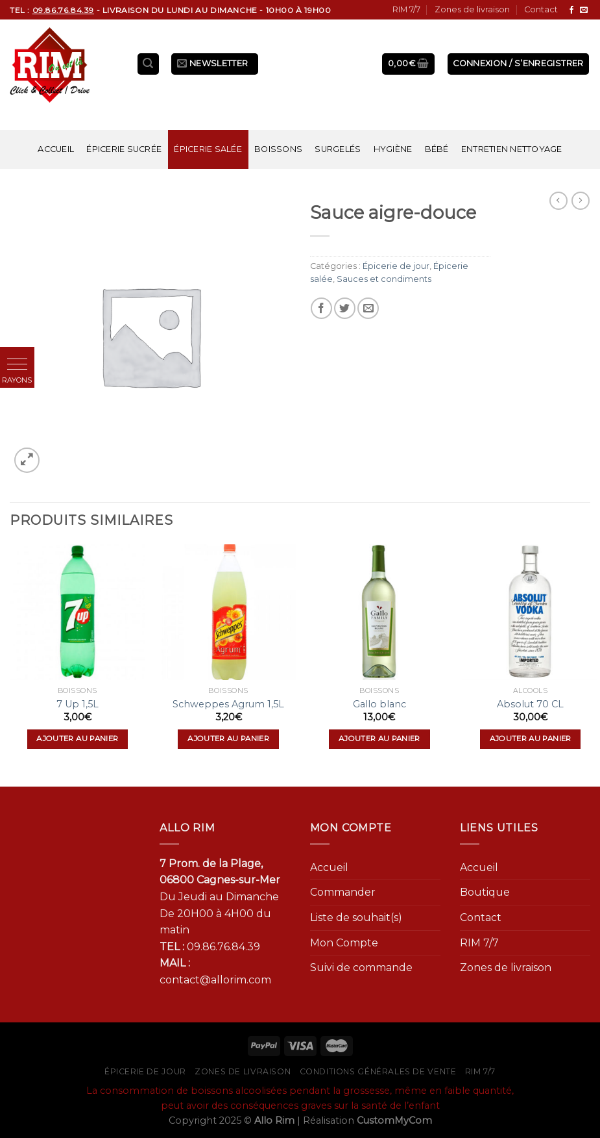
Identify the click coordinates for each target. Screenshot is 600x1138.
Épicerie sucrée (124, 149)
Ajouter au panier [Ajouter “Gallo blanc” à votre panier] (379, 738)
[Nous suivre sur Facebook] (571, 10)
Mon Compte (344, 943)
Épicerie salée (208, 149)
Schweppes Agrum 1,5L (228, 704)
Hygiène (393, 149)
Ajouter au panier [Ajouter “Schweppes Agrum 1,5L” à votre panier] (228, 738)
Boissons (278, 149)
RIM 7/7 (406, 9)
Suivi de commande (361, 967)
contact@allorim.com (215, 980)
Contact (541, 9)
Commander (343, 892)
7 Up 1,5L (77, 704)
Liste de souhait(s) (356, 917)
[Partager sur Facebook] (321, 308)
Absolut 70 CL (530, 704)
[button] (17, 364)
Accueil (56, 149)
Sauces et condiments (384, 279)
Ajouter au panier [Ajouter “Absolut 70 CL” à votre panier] (530, 738)
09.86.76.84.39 (223, 947)
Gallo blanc (379, 704)
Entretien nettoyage (511, 149)
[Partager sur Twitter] (344, 308)
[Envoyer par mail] (368, 308)
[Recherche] (149, 64)
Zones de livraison (472, 9)
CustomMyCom (394, 1120)
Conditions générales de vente (378, 1071)
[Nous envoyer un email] (584, 10)
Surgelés (338, 149)
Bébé (437, 149)
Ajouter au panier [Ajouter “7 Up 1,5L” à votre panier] (77, 738)
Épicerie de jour (396, 266)
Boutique (485, 892)
